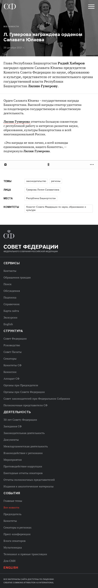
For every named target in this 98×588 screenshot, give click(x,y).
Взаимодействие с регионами (23, 453)
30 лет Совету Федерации (20, 419)
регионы (55, 181)
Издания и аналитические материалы (29, 486)
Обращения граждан (17, 277)
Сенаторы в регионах (17, 527)
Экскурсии (10, 317)
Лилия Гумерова (17, 122)
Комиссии (10, 372)
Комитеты (10, 521)
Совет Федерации (15, 338)
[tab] (49, 164)
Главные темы (13, 500)
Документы (11, 439)
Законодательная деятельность (24, 433)
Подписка (10, 297)
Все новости (11, 26)
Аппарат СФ (11, 378)
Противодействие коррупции (23, 466)
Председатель (12, 514)
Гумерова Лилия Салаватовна (42, 189)
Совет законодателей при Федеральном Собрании (37, 398)
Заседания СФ (13, 426)
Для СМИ (9, 561)
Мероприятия (13, 459)
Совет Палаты (13, 352)
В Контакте (5, 164)
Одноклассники (48, 164)
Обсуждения (12, 291)
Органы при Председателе (21, 385)
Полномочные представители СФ (26, 405)
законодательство (36, 181)
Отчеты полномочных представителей (29, 479)
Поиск (8, 284)
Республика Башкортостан (41, 198)
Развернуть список (92, 164)
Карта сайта (11, 311)
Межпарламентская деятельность (26, 446)
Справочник (12, 304)
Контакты (10, 270)
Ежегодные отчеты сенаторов (23, 473)
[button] (90, 7)
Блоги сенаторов (14, 541)
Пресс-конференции (17, 534)
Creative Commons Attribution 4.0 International (29, 582)
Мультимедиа (13, 547)
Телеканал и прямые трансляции (25, 554)
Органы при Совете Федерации (24, 392)
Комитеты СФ (13, 365)
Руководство (12, 345)
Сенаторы (10, 358)
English (8, 324)
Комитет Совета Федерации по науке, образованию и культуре (56, 208)
